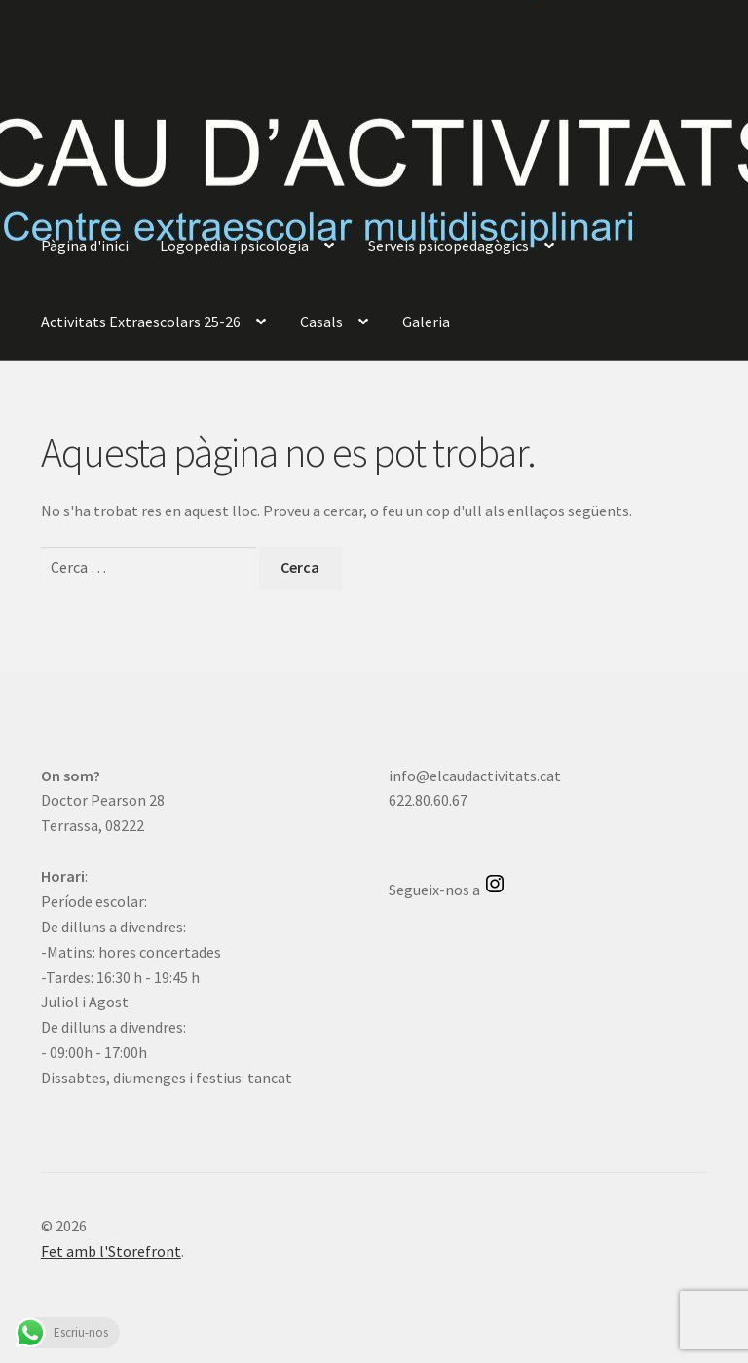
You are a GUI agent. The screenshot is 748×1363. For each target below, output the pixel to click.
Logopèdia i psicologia (234, 245)
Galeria (426, 321)
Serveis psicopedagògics (448, 245)
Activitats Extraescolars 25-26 (141, 321)
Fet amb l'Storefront (111, 1251)
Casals (321, 321)
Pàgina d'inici (85, 245)
